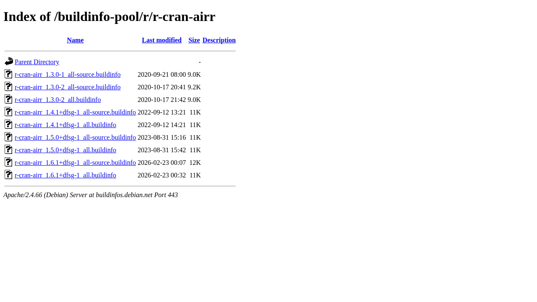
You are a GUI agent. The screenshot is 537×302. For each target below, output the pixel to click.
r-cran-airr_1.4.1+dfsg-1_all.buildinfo (65, 124)
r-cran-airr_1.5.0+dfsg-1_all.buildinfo (65, 150)
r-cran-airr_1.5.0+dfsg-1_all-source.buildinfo (75, 137)
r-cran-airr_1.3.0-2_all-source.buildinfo (67, 87)
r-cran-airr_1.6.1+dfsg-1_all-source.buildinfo (75, 162)
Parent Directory (37, 61)
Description (219, 40)
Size (194, 40)
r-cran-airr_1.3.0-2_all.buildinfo (58, 99)
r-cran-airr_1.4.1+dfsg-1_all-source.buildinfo (75, 112)
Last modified (162, 40)
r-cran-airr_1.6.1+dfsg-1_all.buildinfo (65, 175)
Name (75, 40)
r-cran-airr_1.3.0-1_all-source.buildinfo (67, 74)
